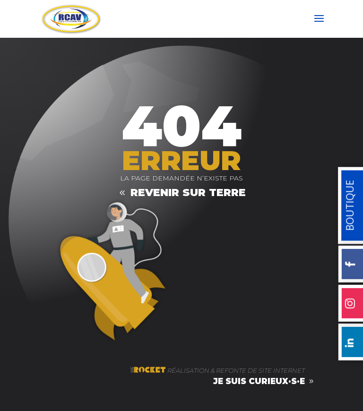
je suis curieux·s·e (259, 381)
